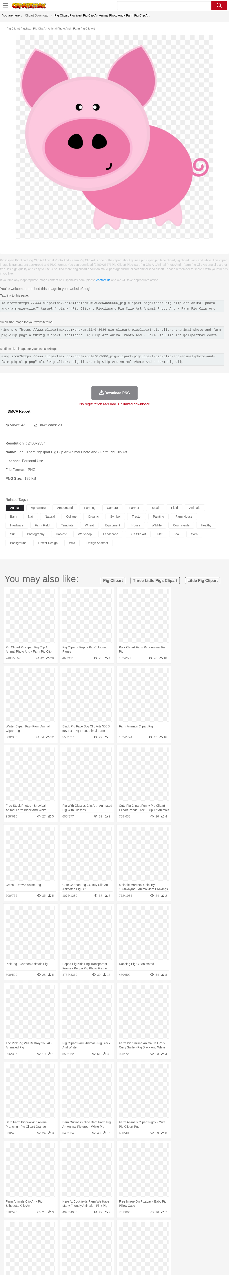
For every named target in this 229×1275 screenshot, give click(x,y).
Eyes (108, 1241)
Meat (87, 1254)
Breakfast (21, 1254)
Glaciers (106, 1227)
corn (194, 534)
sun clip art (138, 534)
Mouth (173, 1241)
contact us (103, 280)
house (135, 525)
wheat (89, 525)
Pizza (161, 1254)
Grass (117, 1227)
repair (155, 507)
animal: (10, 1234)
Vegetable (126, 1254)
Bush (186, 1227)
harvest (61, 534)
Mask (21, 1241)
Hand (203, 1241)
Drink (55, 1254)
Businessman (76, 1241)
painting (158, 516)
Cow (77, 1234)
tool (177, 534)
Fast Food (67, 1254)
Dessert (43, 1254)
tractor (137, 516)
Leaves (44, 1227)
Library (151, 1247)
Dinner (151, 1254)
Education (97, 1247)
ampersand (65, 507)
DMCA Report (19, 411)
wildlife (157, 525)
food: (8, 1254)
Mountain (164, 1227)
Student (23, 1247)
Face (183, 1241)
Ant (21, 1234)
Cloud (195, 1227)
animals (194, 507)
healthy (206, 525)
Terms (154, 1266)
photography (35, 534)
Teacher (35, 1247)
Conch (67, 1227)
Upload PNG (216, 1266)
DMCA (199, 1266)
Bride (40, 1241)
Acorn (21, 1227)
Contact (186, 1266)
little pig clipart (202, 580)
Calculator (210, 1247)
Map (124, 1247)
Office (183, 1247)
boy (154, 1241)
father (163, 1241)
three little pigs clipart (155, 580)
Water (176, 1227)
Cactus (56, 1227)
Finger (192, 1241)
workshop (85, 534)
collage (71, 516)
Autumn (32, 1227)
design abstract (97, 543)
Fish (125, 1234)
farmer (134, 507)
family (50, 1241)
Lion (168, 1234)
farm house (183, 516)
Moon (141, 1227)
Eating (171, 1254)
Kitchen (139, 1254)
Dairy (33, 1254)
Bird (36, 1234)
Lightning (129, 1227)
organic (93, 516)
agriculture (38, 507)
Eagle (103, 1234)
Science (162, 1247)
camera (112, 507)
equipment (112, 525)
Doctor (91, 1241)
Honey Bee (146, 1234)
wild (72, 543)
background (18, 543)
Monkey (178, 1234)
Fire (85, 1227)
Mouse (190, 1234)
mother (61, 1241)
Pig (199, 1234)
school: (10, 1247)
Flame (94, 1227)
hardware (17, 525)
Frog (134, 1234)
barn (13, 516)
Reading (73, 1247)
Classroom (58, 1247)
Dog (85, 1234)
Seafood (112, 1254)
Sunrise (151, 1227)
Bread (181, 1254)
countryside (181, 525)
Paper (173, 1247)
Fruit (78, 1254)
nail (30, 516)
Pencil (84, 1247)
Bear (28, 1234)
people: (10, 1241)
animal (15, 507)
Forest (214, 1227)
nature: (9, 1227)
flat (159, 534)
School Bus (112, 1247)
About (143, 1266)
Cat (57, 1234)
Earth (77, 1227)
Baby (31, 1241)
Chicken (66, 1234)
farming (89, 507)
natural (50, 516)
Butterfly (47, 1234)
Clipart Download (37, 15)
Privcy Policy (169, 1266)
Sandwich (98, 1254)
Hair (138, 1241)
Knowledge (137, 1247)
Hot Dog (205, 1254)
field (174, 507)
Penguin (209, 1234)
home (129, 1241)
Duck (94, 1234)
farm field (42, 525)
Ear (100, 1241)
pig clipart (113, 580)
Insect (159, 1234)
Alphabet (195, 1247)
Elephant (115, 1234)
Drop (205, 1227)
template (67, 525)
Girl (146, 1241)
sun (13, 534)
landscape (110, 534)
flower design (48, 543)
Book (46, 1247)
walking (118, 1241)
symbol (115, 516)
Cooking (193, 1254)
